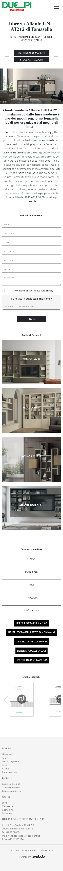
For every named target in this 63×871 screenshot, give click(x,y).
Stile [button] (31, 584)
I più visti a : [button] (31, 610)
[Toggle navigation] (56, 6)
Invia (32, 319)
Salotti (5, 757)
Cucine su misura (11, 790)
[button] (57, 699)
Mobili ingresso (10, 761)
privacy (49, 290)
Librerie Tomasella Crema (31, 660)
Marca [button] (31, 558)
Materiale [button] (31, 571)
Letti (4, 802)
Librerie (48, 37)
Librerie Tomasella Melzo (31, 623)
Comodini (7, 809)
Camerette (7, 806)
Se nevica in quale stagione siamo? (31, 298)
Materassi (7, 813)
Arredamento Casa (29, 37)
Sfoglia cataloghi (31, 59)
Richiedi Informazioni (31, 53)
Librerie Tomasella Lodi (31, 650)
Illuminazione (9, 772)
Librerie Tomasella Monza (31, 641)
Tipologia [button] (31, 597)
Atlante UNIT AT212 (31, 40)
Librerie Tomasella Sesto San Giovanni (31, 632)
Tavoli (5, 765)
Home (12, 37)
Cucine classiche (11, 783)
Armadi (6, 768)
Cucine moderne (11, 787)
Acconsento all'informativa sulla (33, 290)
